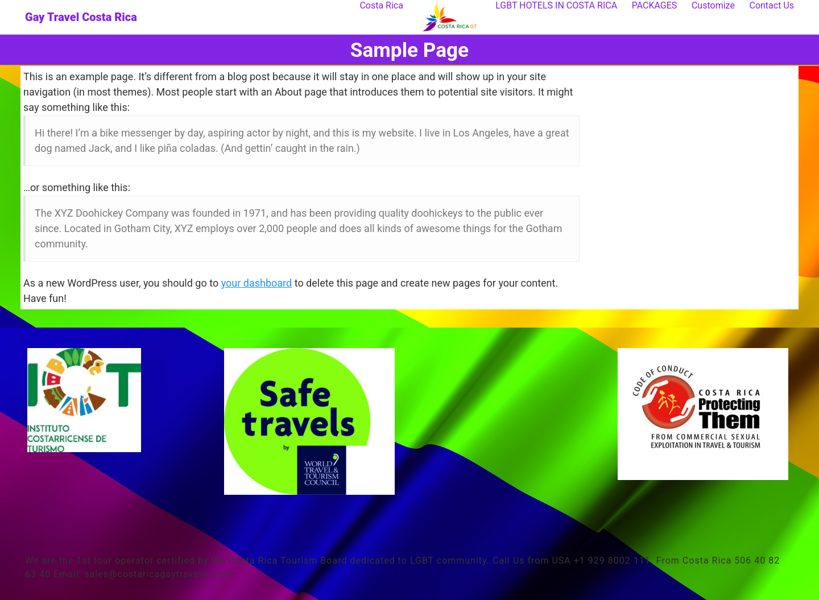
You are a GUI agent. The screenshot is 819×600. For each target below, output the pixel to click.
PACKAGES (654, 5)
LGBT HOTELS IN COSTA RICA (556, 5)
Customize (713, 5)
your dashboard (256, 283)
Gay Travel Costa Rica (81, 17)
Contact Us (771, 5)
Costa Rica (381, 5)
